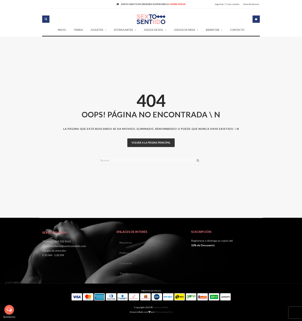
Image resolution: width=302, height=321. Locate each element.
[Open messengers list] (9, 309)
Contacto (126, 263)
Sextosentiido (160, 307)
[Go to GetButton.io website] (9, 317)
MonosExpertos (164, 311)
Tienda (124, 273)
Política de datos (130, 252)
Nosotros (126, 242)
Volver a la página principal (151, 142)
